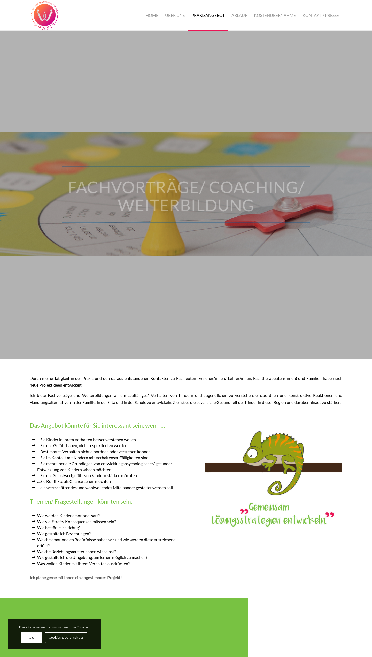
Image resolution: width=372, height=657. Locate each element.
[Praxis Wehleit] (45, 15)
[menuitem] (152, 15)
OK (31, 637)
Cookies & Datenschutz (66, 637)
